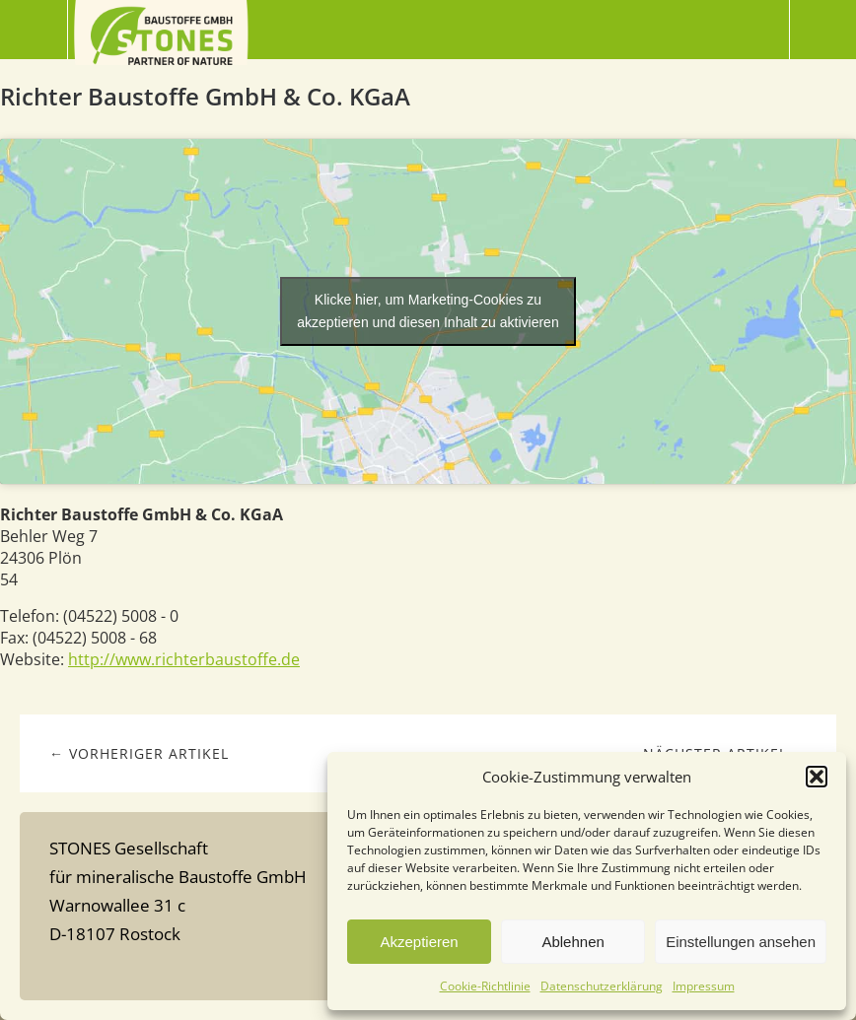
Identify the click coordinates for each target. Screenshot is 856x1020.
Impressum (704, 986)
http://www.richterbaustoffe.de (184, 659)
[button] (816, 776)
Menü (34, 29)
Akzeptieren (419, 941)
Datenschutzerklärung (601, 986)
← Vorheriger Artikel (139, 753)
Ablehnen (572, 941)
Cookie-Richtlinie (485, 986)
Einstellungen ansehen (741, 941)
